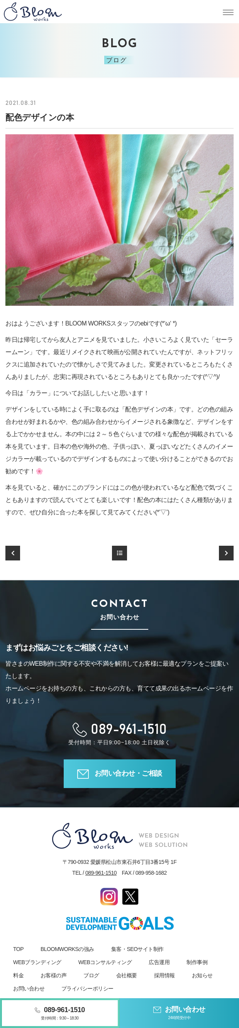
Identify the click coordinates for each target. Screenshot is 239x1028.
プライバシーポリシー (87, 988)
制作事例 (196, 962)
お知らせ (202, 975)
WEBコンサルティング (105, 962)
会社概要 (126, 975)
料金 (18, 975)
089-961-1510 (101, 873)
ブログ (91, 975)
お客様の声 (54, 975)
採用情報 (164, 975)
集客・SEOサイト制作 (137, 949)
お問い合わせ (28, 988)
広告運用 (159, 962)
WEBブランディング (37, 962)
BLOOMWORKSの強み (67, 949)
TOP (18, 949)
